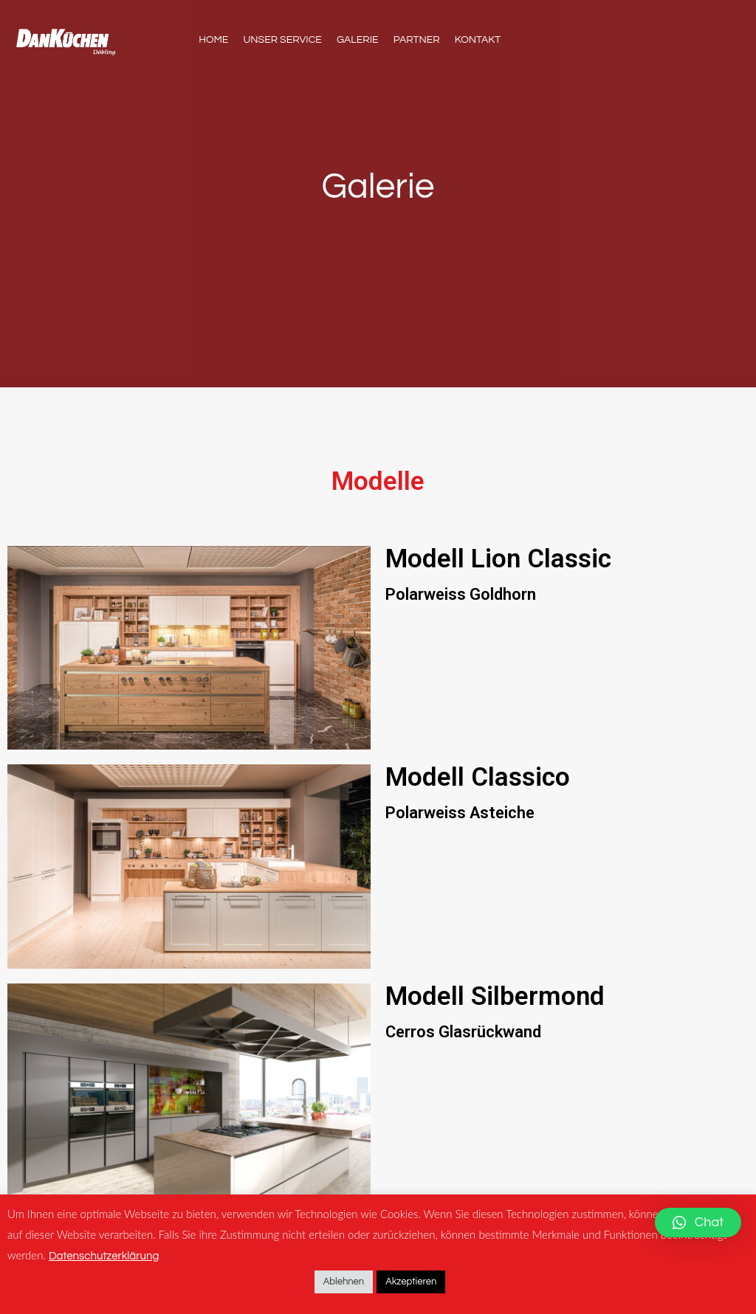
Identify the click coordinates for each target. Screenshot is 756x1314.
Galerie (358, 40)
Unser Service (282, 40)
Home (213, 40)
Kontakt (478, 40)
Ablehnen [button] (344, 1281)
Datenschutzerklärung (104, 1256)
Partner (417, 40)
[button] (698, 1222)
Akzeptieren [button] (410, 1281)
